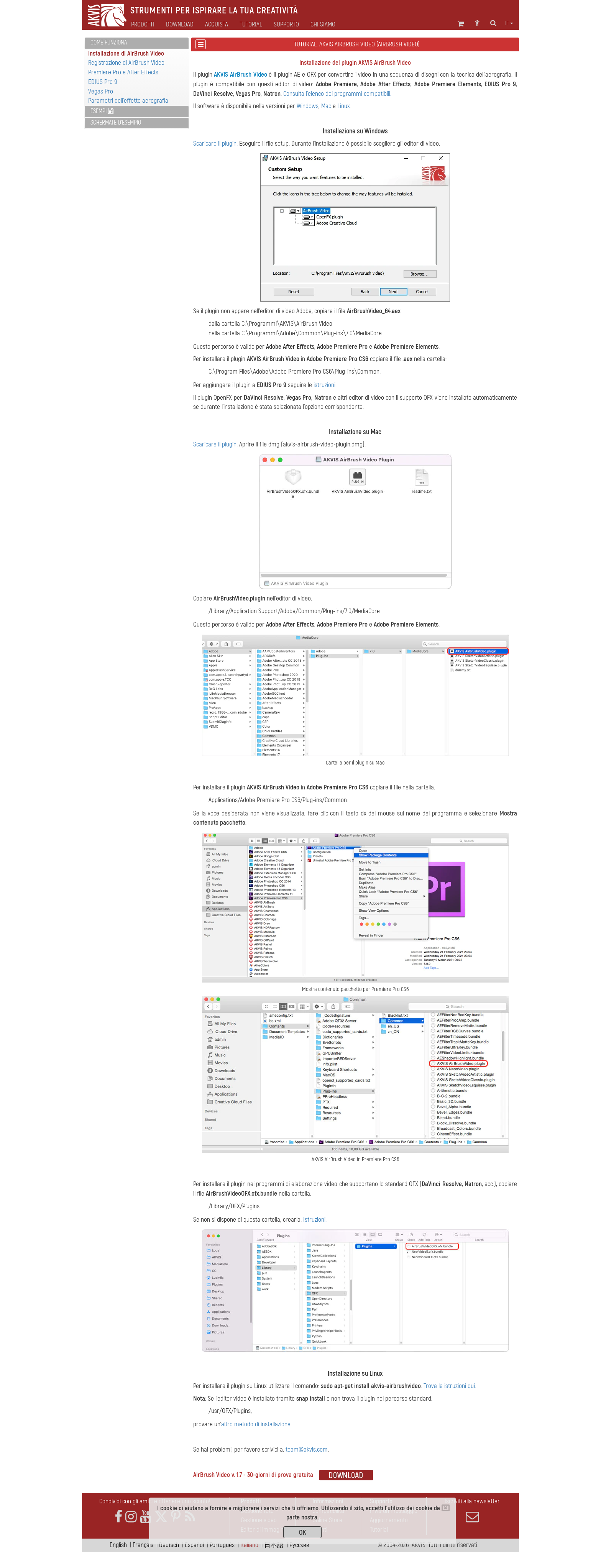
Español (194, 1545)
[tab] (137, 43)
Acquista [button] (216, 24)
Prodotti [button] (142, 24)
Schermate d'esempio (115, 122)
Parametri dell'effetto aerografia (128, 101)
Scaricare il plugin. (215, 143)
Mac (326, 106)
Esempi (101, 111)
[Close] (446, 1508)
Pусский (299, 1545)
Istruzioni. (315, 1220)
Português (222, 1545)
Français (143, 1545)
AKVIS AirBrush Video (240, 75)
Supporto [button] (286, 24)
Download (180, 24)
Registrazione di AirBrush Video (126, 63)
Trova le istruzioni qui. (450, 1386)
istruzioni (324, 385)
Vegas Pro (100, 91)
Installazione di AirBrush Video (126, 53)
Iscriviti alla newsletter (472, 1510)
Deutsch (169, 1545)
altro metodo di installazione (256, 1424)
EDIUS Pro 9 (102, 82)
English (118, 1545)
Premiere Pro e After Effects (123, 72)
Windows (308, 106)
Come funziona (108, 42)
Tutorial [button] (251, 24)
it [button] (509, 23)
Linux (343, 106)
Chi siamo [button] (322, 24)
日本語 (274, 1545)
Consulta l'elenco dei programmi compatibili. (337, 94)
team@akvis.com (307, 1449)
